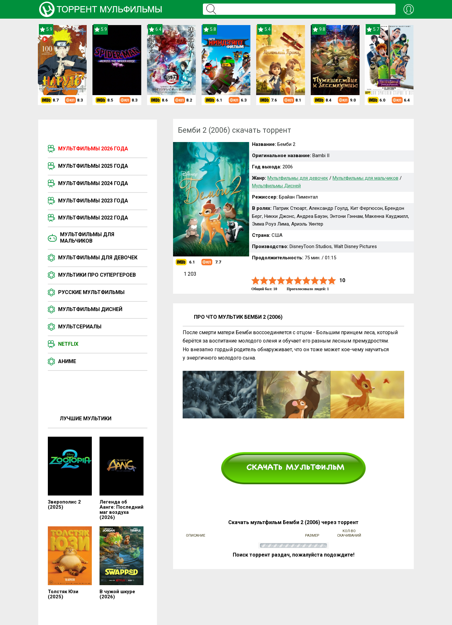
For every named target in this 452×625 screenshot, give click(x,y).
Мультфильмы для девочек (97, 257)
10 (332, 280)
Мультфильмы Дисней (90, 309)
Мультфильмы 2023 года (93, 201)
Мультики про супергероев (97, 275)
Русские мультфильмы (91, 292)
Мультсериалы (79, 327)
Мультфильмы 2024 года (93, 183)
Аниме (67, 361)
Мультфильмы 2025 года (93, 166)
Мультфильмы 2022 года (93, 218)
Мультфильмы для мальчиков (87, 237)
